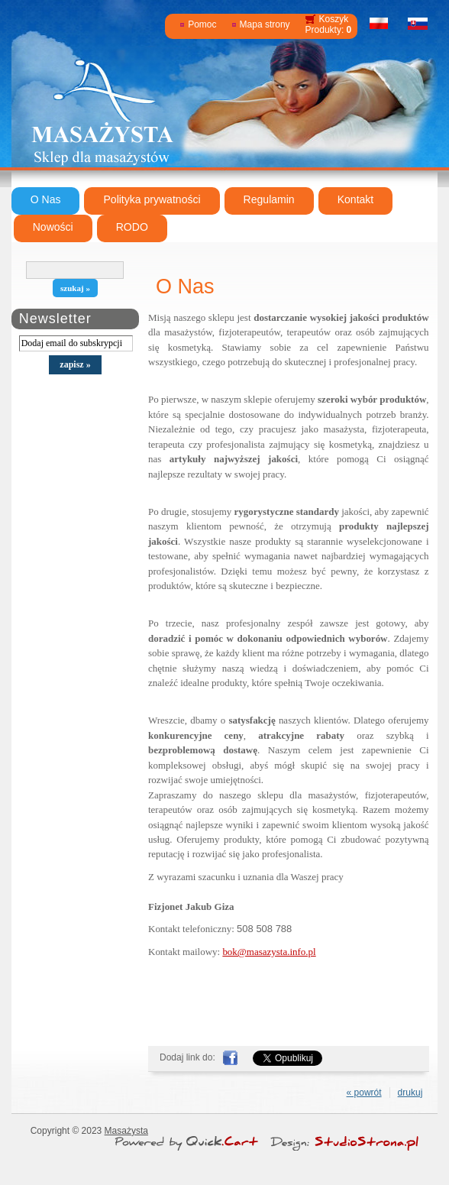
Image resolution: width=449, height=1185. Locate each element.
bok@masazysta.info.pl (268, 951)
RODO (132, 227)
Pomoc (202, 24)
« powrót (364, 1092)
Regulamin (269, 199)
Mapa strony (265, 24)
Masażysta (126, 1130)
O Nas (46, 199)
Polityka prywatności (151, 199)
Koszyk (334, 19)
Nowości (53, 227)
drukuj (410, 1092)
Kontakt (356, 199)
